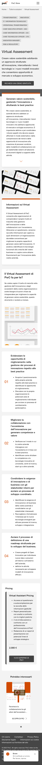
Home (4, 9)
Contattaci (18, 737)
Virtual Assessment (31, 9)
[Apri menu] (38, 3)
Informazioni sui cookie (29, 740)
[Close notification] (35, 754)
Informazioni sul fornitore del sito (15, 742)
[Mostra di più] (21, 161)
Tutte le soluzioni (15, 9)
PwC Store (15, 3)
